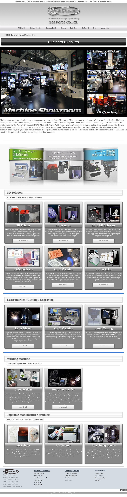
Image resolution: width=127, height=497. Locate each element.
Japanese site (105, 28)
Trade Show (73, 28)
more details (23, 241)
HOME (7, 35)
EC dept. (37, 485)
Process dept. (39, 483)
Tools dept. (38, 478)
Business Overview (36, 28)
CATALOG (85, 28)
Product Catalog (100, 481)
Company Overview (71, 476)
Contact (63, 28)
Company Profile (51, 28)
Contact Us (98, 483)
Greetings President (71, 478)
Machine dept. (39, 476)
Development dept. (41, 481)
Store (94, 28)
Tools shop (38, 487)
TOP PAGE (21, 28)
